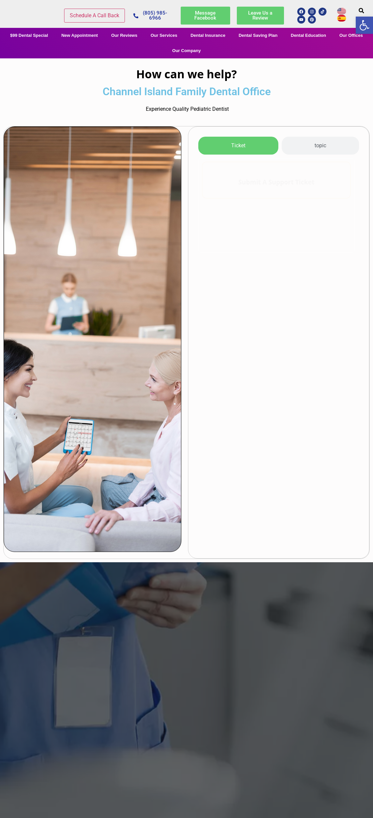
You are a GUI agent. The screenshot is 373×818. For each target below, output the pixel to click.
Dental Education (308, 35)
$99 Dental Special (29, 35)
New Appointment (79, 35)
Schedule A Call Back (94, 15)
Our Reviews (124, 35)
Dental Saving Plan (257, 35)
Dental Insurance (208, 35)
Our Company (186, 50)
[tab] (238, 146)
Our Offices (351, 35)
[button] (361, 10)
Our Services (163, 35)
